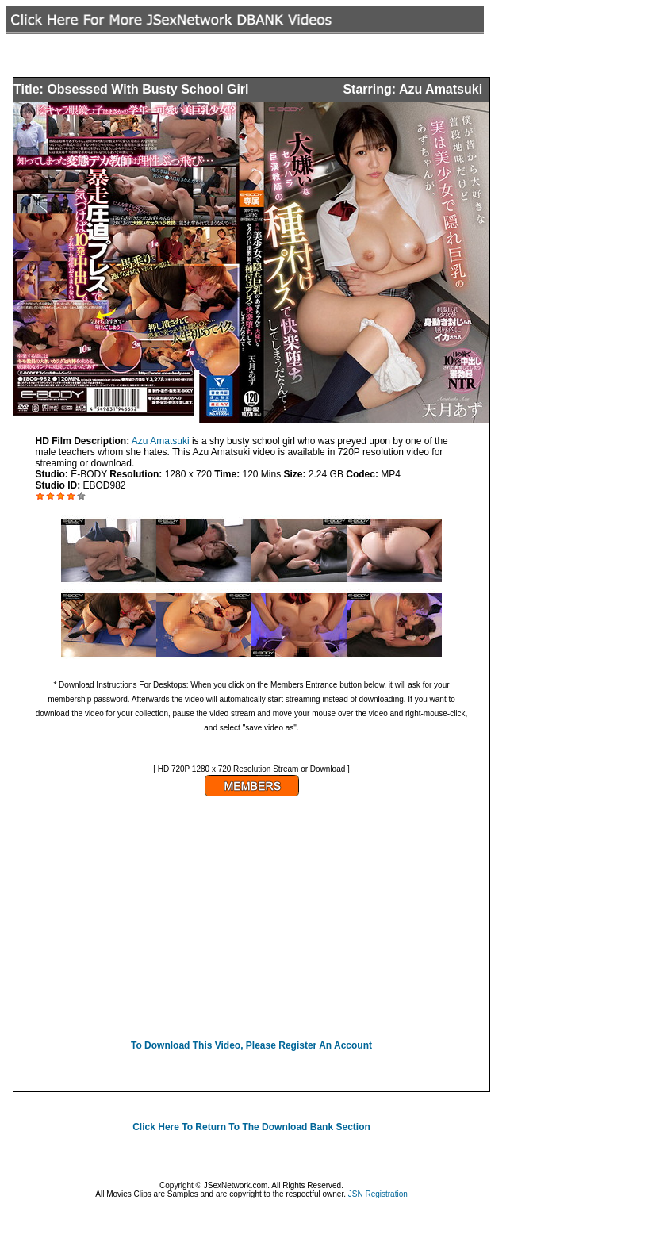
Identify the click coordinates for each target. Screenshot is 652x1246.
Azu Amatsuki (161, 441)
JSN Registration (378, 1194)
